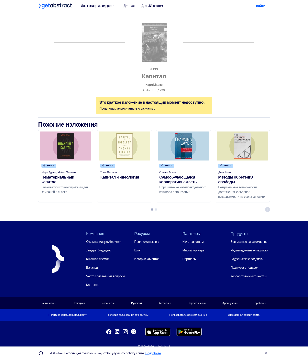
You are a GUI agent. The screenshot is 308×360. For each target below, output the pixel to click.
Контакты (92, 285)
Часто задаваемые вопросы (105, 276)
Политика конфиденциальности (68, 314)
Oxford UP (150, 90)
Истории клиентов (147, 259)
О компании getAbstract (103, 241)
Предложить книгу (147, 241)
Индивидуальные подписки (249, 250)
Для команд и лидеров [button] (98, 6)
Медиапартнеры (193, 250)
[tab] (152, 209)
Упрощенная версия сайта (243, 314)
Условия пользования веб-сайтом (128, 314)
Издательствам (193, 241)
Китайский (165, 302)
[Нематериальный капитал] (65, 145)
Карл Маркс (154, 85)
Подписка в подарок (244, 267)
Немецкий (79, 302)
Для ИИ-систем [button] (152, 6)
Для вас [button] (129, 6)
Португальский (196, 302)
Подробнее (153, 353)
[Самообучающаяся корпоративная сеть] (183, 145)
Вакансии (92, 267)
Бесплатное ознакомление (248, 241)
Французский (230, 302)
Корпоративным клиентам (248, 276)
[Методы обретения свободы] (242, 145)
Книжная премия (97, 259)
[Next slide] (267, 209)
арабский (260, 302)
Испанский (108, 302)
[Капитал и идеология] (124, 145)
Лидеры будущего (98, 250)
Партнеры (189, 259)
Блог (137, 250)
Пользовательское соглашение (188, 314)
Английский (49, 302)
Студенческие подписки (246, 259)
